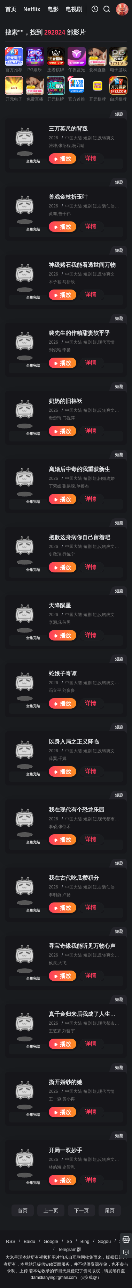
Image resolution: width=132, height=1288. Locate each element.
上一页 (51, 1210)
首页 (23, 1210)
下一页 (81, 1210)
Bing (85, 1241)
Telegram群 (69, 1249)
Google (51, 1241)
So (69, 1241)
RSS (10, 1241)
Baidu (29, 1241)
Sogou (104, 1241)
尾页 (110, 1210)
